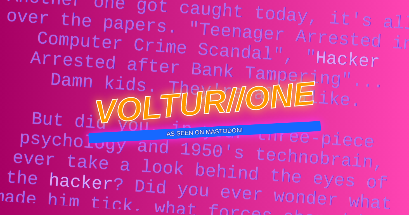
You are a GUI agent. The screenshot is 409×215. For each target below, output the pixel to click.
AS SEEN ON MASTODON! (204, 131)
